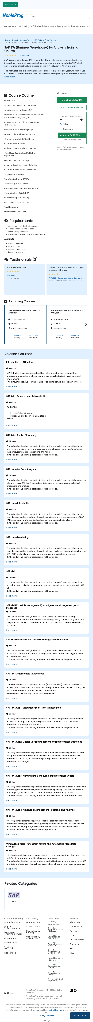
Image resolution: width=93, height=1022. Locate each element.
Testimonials (77, 939)
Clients (74, 935)
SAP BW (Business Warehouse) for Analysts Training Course (30, 42)
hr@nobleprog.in (55, 1010)
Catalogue (10, 938)
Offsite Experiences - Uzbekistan (56, 951)
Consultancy (57, 26)
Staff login (46, 1021)
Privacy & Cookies (46, 1016)
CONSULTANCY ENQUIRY (71, 107)
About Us (84, 26)
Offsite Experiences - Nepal (56, 966)
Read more (9, 76)
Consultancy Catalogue (33, 937)
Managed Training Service (13, 933)
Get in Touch (80, 1015)
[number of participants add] (82, 120)
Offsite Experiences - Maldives (56, 929)
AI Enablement (72, 26)
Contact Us (10, 4)
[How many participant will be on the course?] (72, 120)
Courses (7, 26)
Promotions (10, 942)
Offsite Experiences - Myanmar (56, 959)
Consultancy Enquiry (33, 931)
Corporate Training (20, 26)
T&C (72, 952)
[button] (85, 324)
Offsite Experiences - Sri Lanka (56, 937)
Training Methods (9, 948)
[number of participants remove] (61, 120)
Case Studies (33, 926)
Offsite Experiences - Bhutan (56, 944)
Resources (10, 952)
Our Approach (34, 922)
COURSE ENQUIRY (72, 100)
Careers (74, 944)
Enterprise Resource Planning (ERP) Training (28, 40)
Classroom (67, 129)
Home (7, 40)
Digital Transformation (13, 927)
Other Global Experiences (55, 980)
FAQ (72, 948)
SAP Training (51, 40)
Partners (75, 931)
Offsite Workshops (40, 26)
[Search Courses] (60, 16)
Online (65, 124)
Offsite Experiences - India (56, 973)
